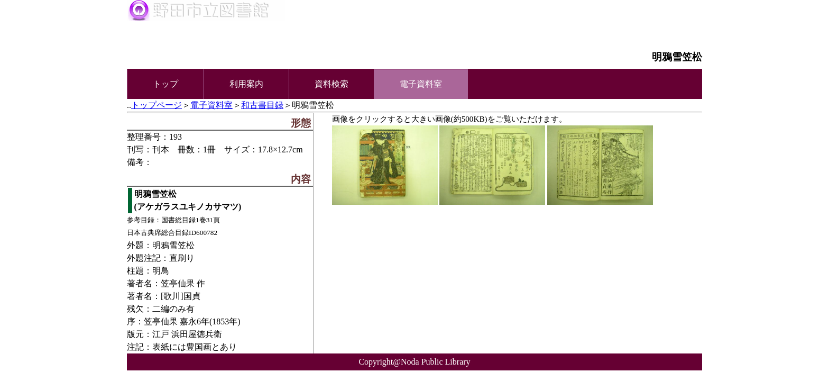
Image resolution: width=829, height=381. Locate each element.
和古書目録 (262, 105)
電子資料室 (211, 105)
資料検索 (331, 83)
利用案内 (246, 83)
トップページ (156, 105)
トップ (165, 83)
